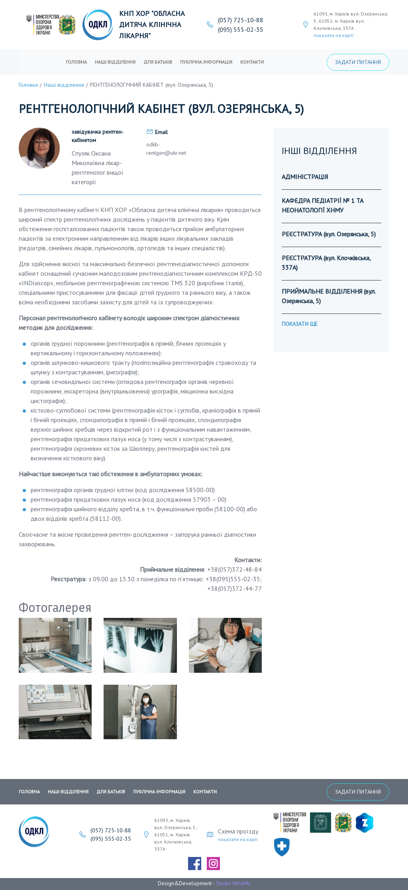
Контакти (252, 62)
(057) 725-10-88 (240, 20)
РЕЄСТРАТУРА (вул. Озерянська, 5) (329, 234)
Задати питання (358, 62)
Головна (76, 62)
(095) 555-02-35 (240, 29)
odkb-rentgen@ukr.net (166, 148)
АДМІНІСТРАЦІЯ (305, 177)
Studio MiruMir (233, 883)
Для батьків (157, 62)
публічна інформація (206, 62)
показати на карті (333, 35)
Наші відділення (115, 62)
